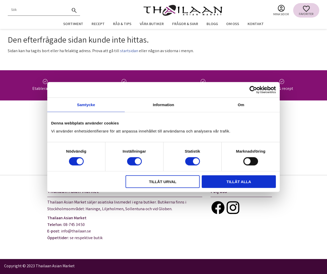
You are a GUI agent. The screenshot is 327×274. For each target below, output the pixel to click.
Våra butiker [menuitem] (152, 24)
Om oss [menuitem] (232, 24)
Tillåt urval (162, 181)
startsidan (129, 51)
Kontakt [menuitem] (255, 24)
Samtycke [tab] (86, 104)
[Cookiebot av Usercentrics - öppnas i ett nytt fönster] (253, 89)
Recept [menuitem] (98, 24)
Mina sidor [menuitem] (281, 14)
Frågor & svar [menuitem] (185, 24)
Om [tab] (241, 104)
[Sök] (74, 10)
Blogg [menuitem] (212, 24)
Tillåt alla (239, 181)
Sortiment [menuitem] (73, 24)
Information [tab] (163, 104)
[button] (306, 10)
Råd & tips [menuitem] (122, 24)
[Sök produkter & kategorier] (38, 10)
